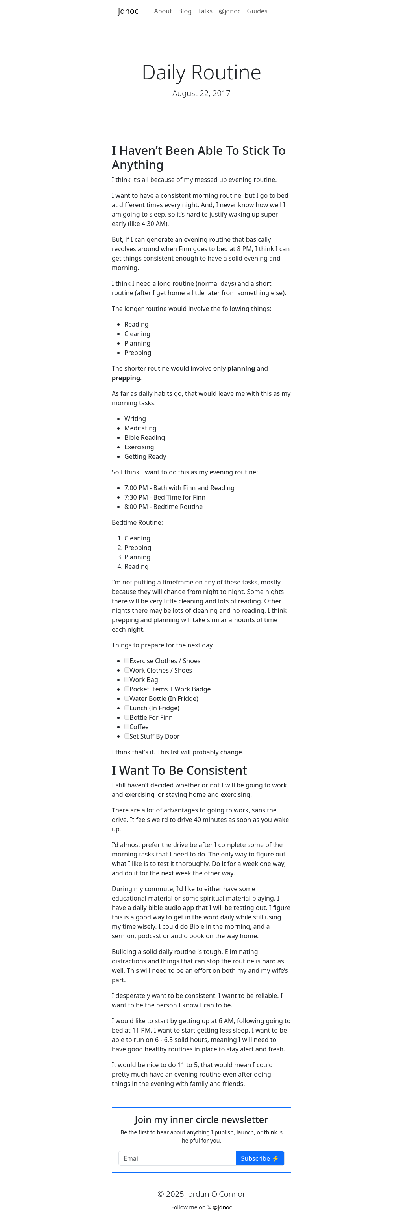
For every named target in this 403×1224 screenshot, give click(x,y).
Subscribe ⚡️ (260, 1158)
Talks (205, 11)
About (163, 11)
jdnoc (128, 11)
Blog (185, 11)
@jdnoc (230, 11)
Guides (257, 11)
